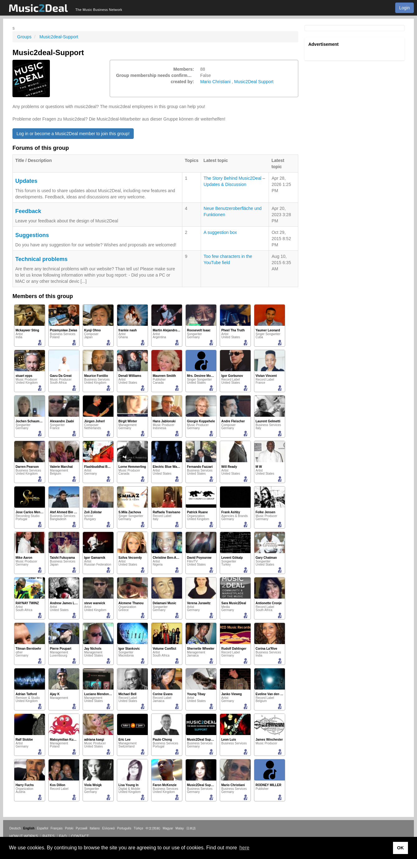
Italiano (95, 828)
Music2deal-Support (58, 36)
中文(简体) (153, 828)
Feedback (28, 211)
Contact (80, 836)
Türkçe (138, 828)
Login (404, 7)
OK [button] (400, 847)
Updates (26, 181)
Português (124, 828)
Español (42, 828)
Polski (69, 828)
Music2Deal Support (253, 81)
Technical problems (41, 259)
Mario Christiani (215, 81)
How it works (23, 836)
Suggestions (32, 235)
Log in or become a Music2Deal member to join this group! (73, 133)
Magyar (168, 828)
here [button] (244, 847)
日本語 (191, 828)
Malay (179, 828)
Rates (48, 836)
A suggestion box (220, 232)
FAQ (63, 836)
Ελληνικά (108, 828)
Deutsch (15, 828)
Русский (81, 828)
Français (56, 828)
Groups (24, 36)
